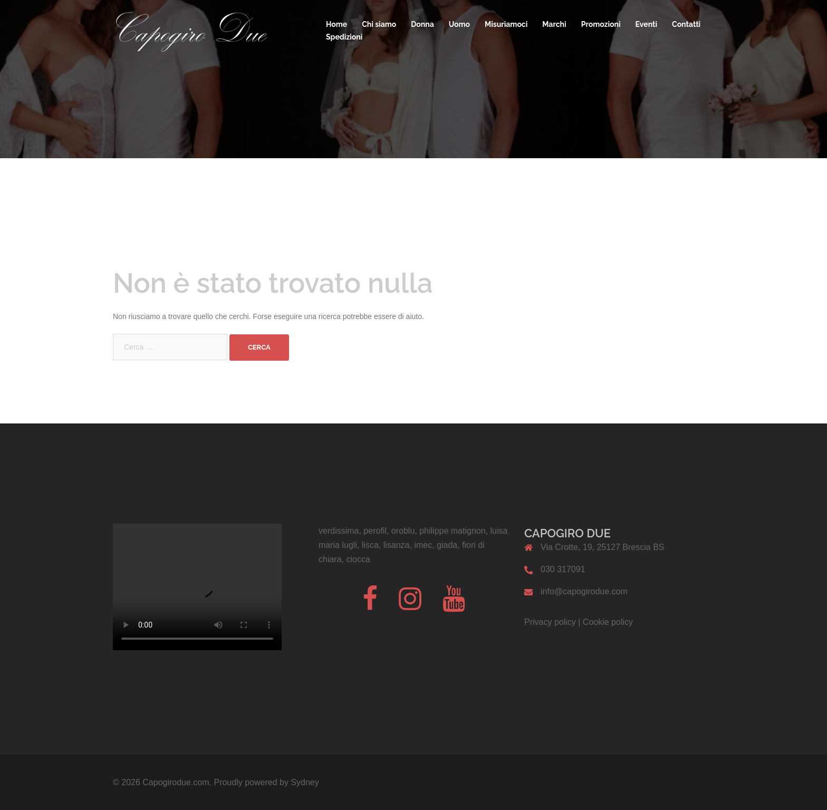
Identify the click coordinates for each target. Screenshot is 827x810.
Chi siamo (379, 24)
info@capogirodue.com (584, 591)
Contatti (686, 24)
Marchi (554, 24)
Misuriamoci (506, 24)
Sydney (305, 782)
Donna (422, 24)
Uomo (459, 24)
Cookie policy (608, 622)
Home (336, 24)
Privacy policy (550, 622)
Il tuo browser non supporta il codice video (197, 587)
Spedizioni (344, 37)
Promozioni (601, 24)
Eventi (647, 24)
